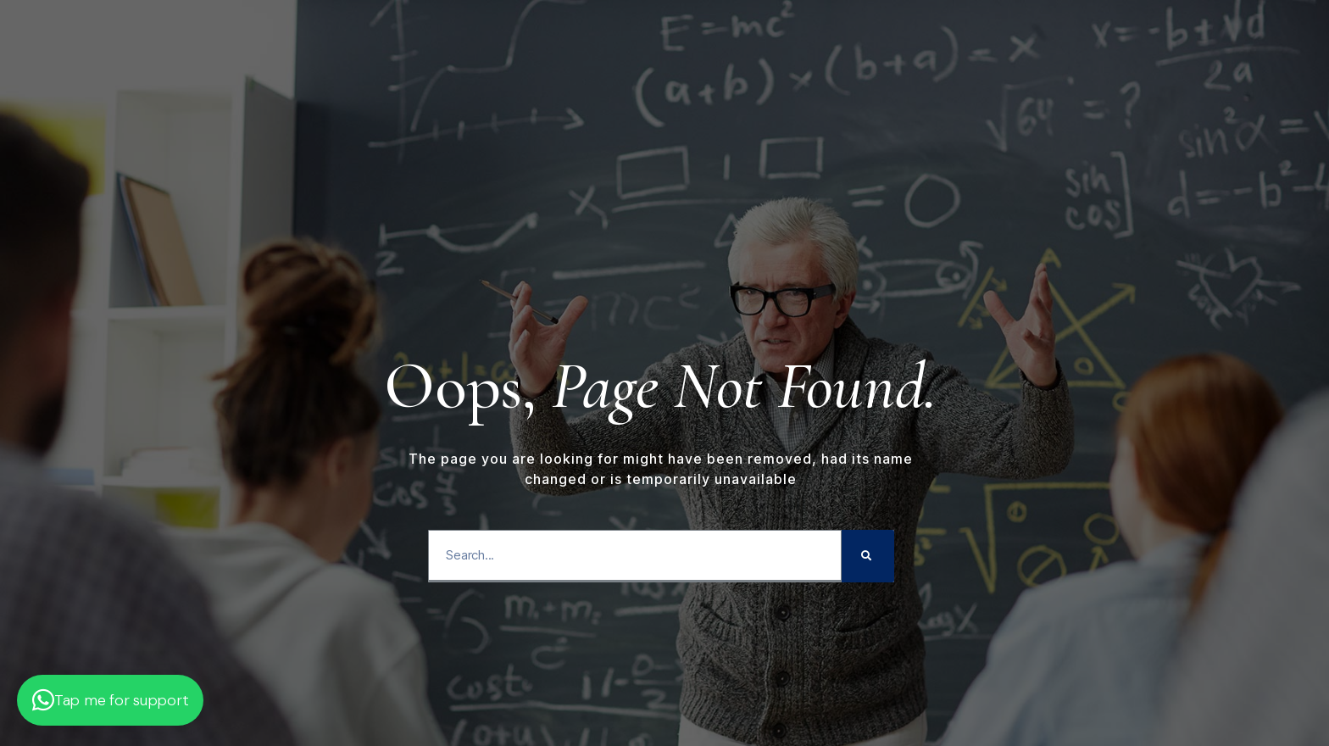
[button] (110, 700)
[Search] (868, 556)
